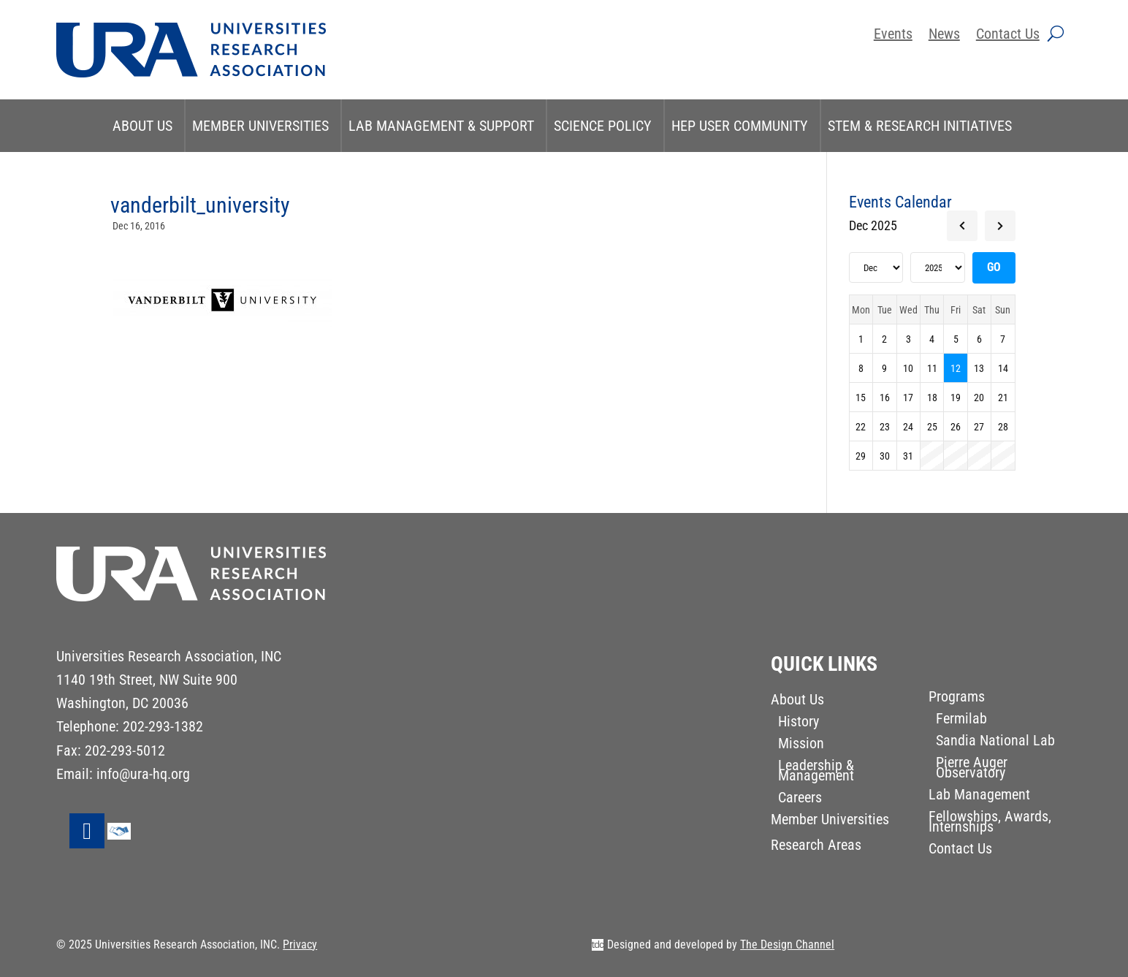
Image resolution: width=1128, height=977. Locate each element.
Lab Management (979, 796)
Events (893, 35)
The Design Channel (787, 944)
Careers (800, 799)
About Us (142, 125)
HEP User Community (739, 125)
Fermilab (961, 720)
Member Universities (260, 125)
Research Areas (816, 847)
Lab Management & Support (441, 125)
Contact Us (1008, 35)
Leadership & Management (816, 772)
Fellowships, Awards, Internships (990, 823)
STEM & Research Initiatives (920, 125)
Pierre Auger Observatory (971, 769)
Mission (801, 745)
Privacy (300, 944)
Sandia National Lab (995, 742)
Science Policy (603, 125)
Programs (957, 698)
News (944, 35)
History (798, 723)
